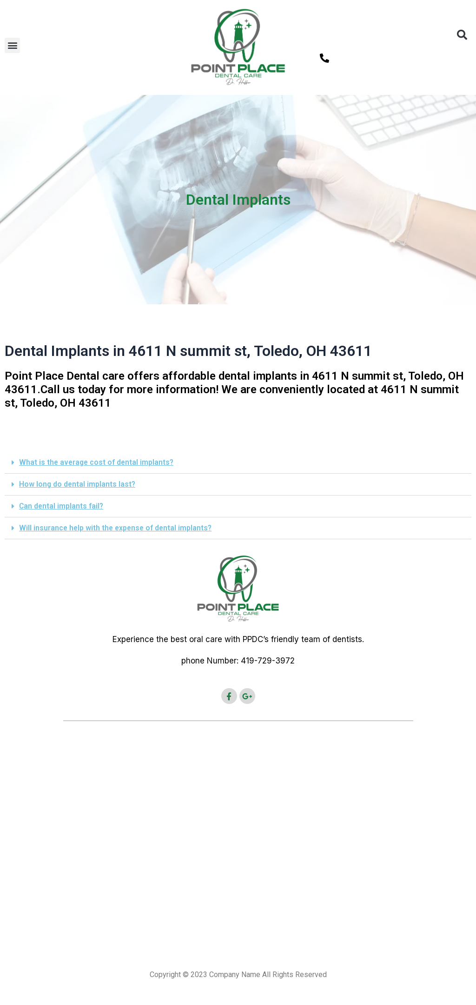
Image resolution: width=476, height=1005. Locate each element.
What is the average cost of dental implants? (97, 462)
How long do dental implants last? (78, 484)
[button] (12, 45)
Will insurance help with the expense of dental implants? (117, 527)
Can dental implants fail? (62, 506)
